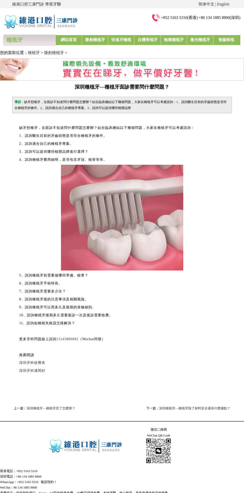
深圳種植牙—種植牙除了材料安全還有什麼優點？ (194, 408)
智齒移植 (226, 40)
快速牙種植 (121, 40)
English (223, 4)
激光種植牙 (200, 40)
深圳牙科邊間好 (32, 371)
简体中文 (206, 4)
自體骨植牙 (148, 40)
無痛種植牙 (174, 40)
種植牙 (34, 53)
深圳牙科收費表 (32, 363)
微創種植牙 (95, 40)
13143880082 (67, 339)
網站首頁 (69, 40)
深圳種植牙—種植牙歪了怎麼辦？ (51, 408)
